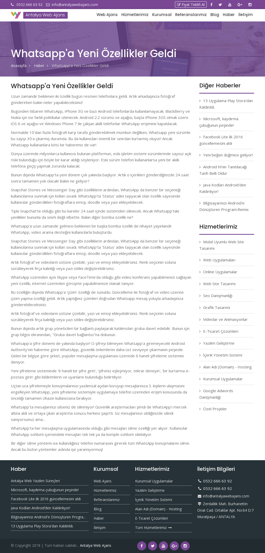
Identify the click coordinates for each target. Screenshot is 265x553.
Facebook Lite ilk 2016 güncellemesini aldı (46, 498)
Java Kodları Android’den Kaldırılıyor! (40, 507)
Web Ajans (107, 14)
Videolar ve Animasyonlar (225, 319)
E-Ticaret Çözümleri (220, 331)
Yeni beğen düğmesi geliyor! (228, 154)
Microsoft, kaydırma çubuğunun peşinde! (45, 489)
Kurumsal (162, 14)
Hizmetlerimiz (135, 14)
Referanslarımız (191, 14)
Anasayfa (19, 65)
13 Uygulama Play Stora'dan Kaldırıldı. (42, 526)
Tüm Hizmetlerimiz (153, 527)
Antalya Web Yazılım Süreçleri (35, 480)
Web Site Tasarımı (219, 283)
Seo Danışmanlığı (217, 295)
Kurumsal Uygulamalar (223, 378)
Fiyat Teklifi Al (191, 4)
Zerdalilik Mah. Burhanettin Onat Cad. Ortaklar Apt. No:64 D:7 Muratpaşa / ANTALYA (225, 510)
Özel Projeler (215, 408)
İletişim (245, 14)
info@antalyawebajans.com (223, 496)
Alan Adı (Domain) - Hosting (227, 366)
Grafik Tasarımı (216, 307)
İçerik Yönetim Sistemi (222, 355)
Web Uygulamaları (219, 259)
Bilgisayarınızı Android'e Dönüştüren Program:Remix (50, 516)
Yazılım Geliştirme (218, 343)
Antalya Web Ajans (95, 545)
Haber (229, 14)
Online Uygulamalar (220, 271)
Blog (214, 14)
